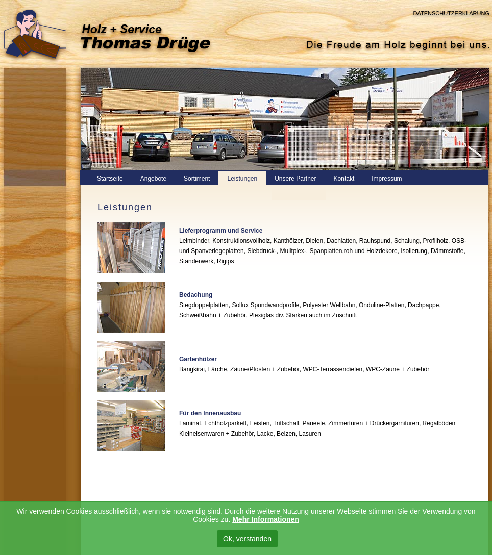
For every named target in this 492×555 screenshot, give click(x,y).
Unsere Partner (295, 178)
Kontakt (344, 178)
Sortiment (197, 178)
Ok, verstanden (247, 539)
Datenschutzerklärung (451, 13)
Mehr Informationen (265, 519)
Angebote (153, 178)
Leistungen (242, 178)
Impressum (387, 178)
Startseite (110, 178)
